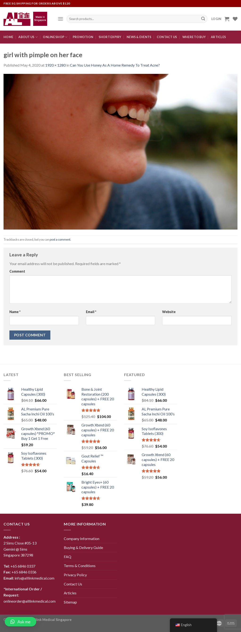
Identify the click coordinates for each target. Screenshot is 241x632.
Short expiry (110, 37)
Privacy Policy (75, 574)
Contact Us (73, 584)
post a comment (60, 239)
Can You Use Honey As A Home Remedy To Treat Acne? (115, 65)
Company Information (81, 538)
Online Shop (55, 37)
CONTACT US (167, 37)
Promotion (83, 37)
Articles (218, 37)
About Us (28, 37)
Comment (17, 271)
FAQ (67, 556)
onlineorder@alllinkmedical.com (30, 601)
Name (14, 312)
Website (169, 312)
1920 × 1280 (55, 65)
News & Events (139, 37)
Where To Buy (194, 37)
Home (8, 37)
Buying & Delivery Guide (83, 547)
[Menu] (60, 18)
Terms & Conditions (80, 565)
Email (91, 312)
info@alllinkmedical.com (34, 578)
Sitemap (70, 602)
